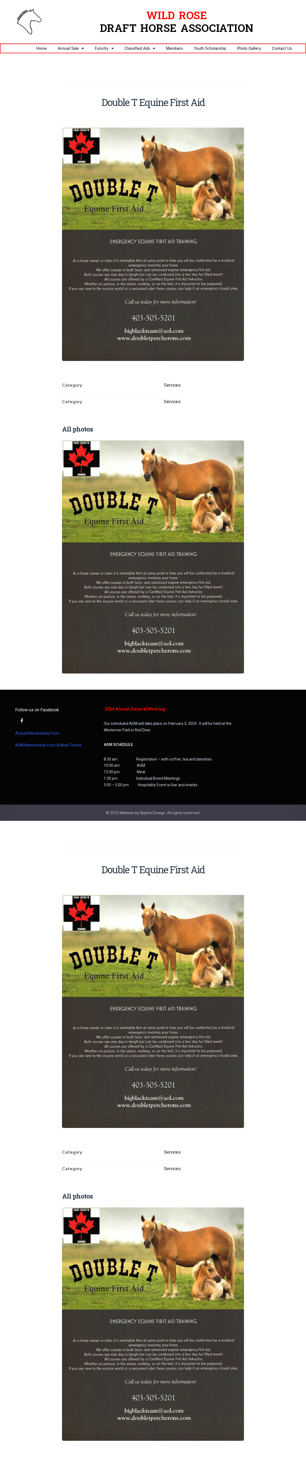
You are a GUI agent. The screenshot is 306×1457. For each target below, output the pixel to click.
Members (174, 48)
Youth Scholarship (210, 48)
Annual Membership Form (37, 733)
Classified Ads (140, 48)
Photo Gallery (249, 48)
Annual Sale (71, 48)
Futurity (104, 48)
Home (41, 48)
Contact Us (282, 48)
